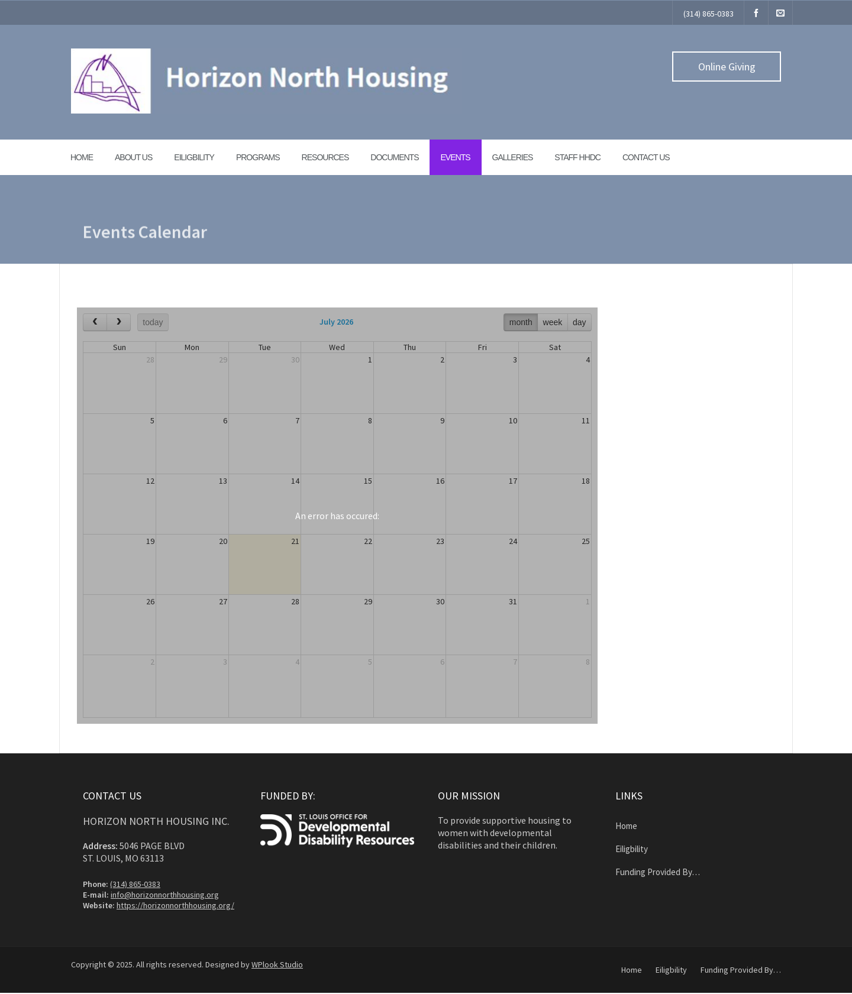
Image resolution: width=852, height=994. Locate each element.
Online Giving (727, 66)
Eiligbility (194, 157)
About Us (133, 157)
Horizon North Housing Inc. (156, 821)
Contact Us (646, 157)
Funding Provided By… (657, 872)
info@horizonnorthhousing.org (165, 894)
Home (81, 157)
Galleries (512, 157)
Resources (325, 157)
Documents (394, 157)
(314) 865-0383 (708, 13)
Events (455, 157)
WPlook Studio (277, 964)
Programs (258, 157)
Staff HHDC (577, 157)
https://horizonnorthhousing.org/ (175, 905)
